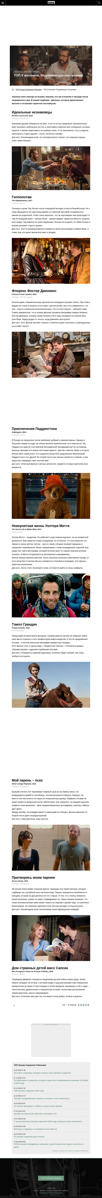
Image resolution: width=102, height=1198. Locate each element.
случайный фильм (51, 1178)
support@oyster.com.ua (46, 1193)
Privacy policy (58, 1193)
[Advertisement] (51, 21)
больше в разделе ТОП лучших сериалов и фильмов (70, 1151)
